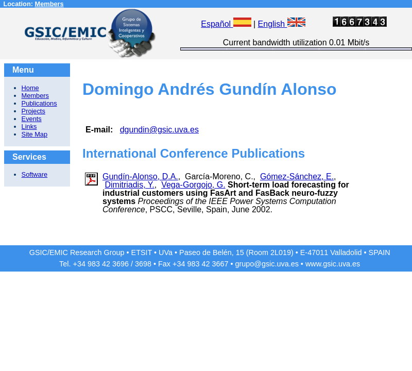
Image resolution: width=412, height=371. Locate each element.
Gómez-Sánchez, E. (297, 176)
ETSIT (141, 252)
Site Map (35, 134)
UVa (166, 252)
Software (35, 174)
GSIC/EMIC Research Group (77, 252)
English (281, 24)
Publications (39, 103)
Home (30, 88)
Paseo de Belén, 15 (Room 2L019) (236, 252)
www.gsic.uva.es (332, 264)
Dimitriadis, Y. (129, 184)
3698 (143, 264)
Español (226, 24)
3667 (220, 264)
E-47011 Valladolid (331, 252)
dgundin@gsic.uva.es (159, 129)
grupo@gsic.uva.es (266, 264)
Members (49, 4)
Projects (33, 111)
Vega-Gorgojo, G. (193, 184)
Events (32, 119)
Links (29, 126)
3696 (120, 264)
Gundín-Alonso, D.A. (140, 176)
